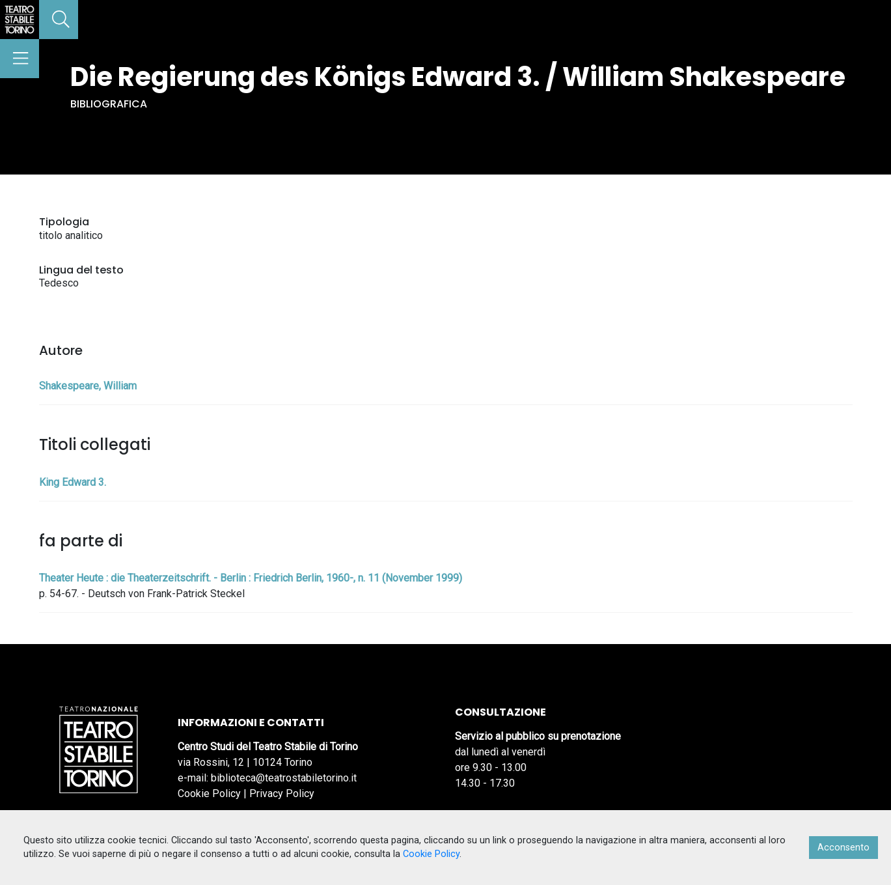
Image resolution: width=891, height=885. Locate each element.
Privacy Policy (281, 793)
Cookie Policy (209, 793)
